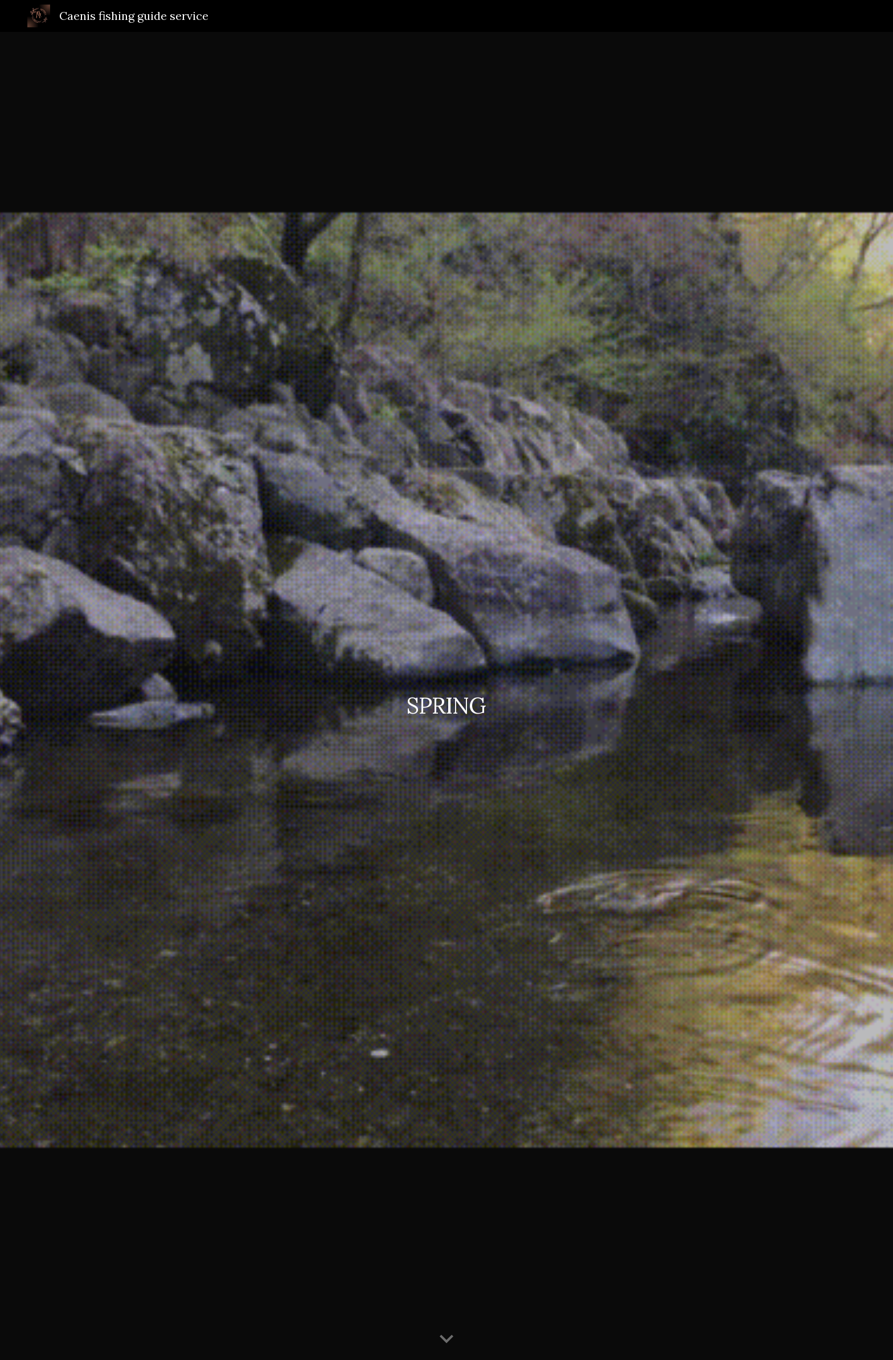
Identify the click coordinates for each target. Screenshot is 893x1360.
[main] (446, 695)
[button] (446, 1339)
